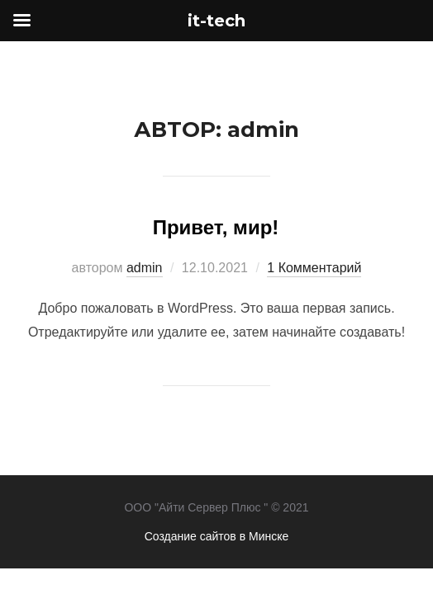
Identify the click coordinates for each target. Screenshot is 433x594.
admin (144, 268)
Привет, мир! (216, 227)
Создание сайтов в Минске (217, 536)
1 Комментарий (314, 268)
